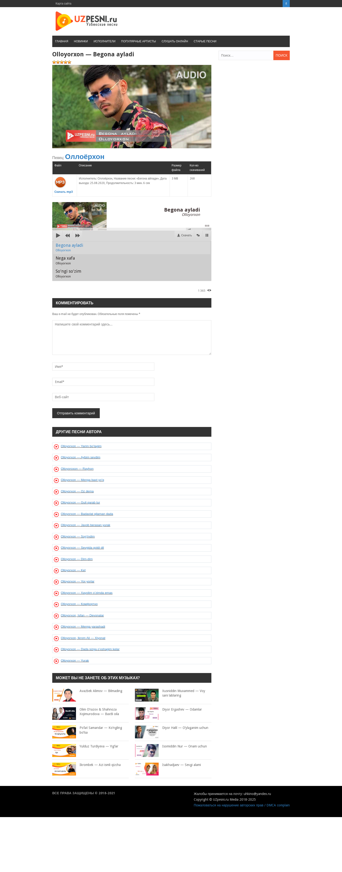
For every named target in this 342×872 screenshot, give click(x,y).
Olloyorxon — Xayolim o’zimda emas (87, 593)
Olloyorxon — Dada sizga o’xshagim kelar (90, 649)
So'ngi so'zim (68, 273)
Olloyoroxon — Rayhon (77, 468)
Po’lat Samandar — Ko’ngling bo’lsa (87, 730)
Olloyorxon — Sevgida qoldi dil (82, 547)
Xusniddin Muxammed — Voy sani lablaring (170, 693)
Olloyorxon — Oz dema (77, 491)
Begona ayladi (69, 247)
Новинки (81, 41)
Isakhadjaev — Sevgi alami (168, 765)
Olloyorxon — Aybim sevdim (80, 457)
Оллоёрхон (84, 156)
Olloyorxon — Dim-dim (77, 559)
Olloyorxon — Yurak (75, 660)
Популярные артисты (138, 41)
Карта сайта (63, 3)
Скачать (186, 235)
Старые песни (205, 41)
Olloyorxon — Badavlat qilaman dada (87, 514)
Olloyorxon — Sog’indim (78, 536)
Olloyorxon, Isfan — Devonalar (82, 615)
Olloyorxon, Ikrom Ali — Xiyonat (83, 638)
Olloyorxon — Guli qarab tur (80, 502)
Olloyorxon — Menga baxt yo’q (82, 480)
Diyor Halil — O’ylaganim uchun (171, 728)
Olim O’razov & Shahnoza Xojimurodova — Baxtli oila (85, 712)
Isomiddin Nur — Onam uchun (171, 746)
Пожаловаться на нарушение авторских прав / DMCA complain (242, 805)
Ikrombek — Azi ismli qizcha (86, 765)
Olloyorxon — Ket (73, 570)
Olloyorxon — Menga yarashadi (83, 626)
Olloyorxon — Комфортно (79, 604)
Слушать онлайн (175, 41)
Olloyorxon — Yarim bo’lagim (81, 446)
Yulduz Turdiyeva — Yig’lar (85, 746)
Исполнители (104, 41)
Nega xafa (65, 260)
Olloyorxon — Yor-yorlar (77, 581)
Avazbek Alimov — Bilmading (87, 691)
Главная (61, 41)
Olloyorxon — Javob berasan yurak (85, 525)
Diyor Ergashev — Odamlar (168, 709)
